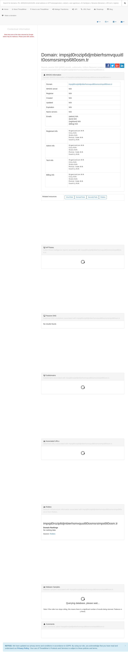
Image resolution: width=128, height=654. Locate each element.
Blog (110, 9)
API (74, 9)
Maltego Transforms (60, 9)
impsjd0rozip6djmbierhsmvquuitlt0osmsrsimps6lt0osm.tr (90, 84)
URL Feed (85, 9)
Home (5, 9)
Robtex (102, 197)
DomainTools (80, 197)
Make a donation (9, 15)
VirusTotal (69, 197)
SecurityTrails (93, 197)
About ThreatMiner (19, 9)
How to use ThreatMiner (39, 9)
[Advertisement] (18, 56)
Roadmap (98, 9)
